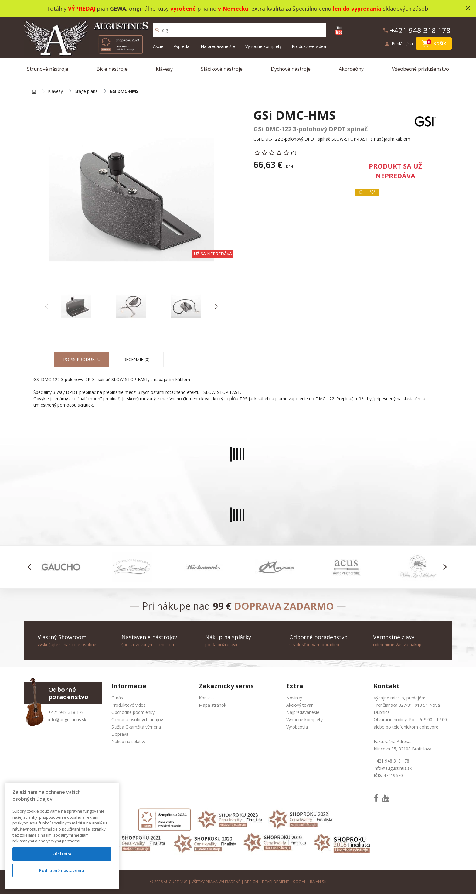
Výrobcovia (297, 727)
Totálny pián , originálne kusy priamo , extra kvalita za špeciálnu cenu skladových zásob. (238, 8)
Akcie (158, 46)
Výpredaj (182, 46)
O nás (117, 698)
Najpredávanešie (302, 712)
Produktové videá (309, 46)
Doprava (119, 734)
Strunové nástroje (47, 69)
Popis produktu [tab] (81, 359)
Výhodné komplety (263, 46)
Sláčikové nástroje (222, 69)
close (467, 8)
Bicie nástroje (112, 69)
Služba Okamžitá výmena (136, 727)
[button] (216, 306)
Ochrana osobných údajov (137, 719)
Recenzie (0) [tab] (136, 359)
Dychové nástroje (291, 69)
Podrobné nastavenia (61, 870)
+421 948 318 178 (66, 712)
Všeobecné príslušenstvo (420, 69)
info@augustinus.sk (67, 719)
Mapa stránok (212, 705)
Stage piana (86, 91)
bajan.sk (318, 881)
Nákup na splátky (128, 741)
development (275, 881)
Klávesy (164, 69)
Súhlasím (61, 854)
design (251, 881)
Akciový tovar (299, 705)
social (299, 881)
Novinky (294, 698)
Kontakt (206, 698)
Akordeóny (351, 69)
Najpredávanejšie (218, 46)
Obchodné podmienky (133, 712)
